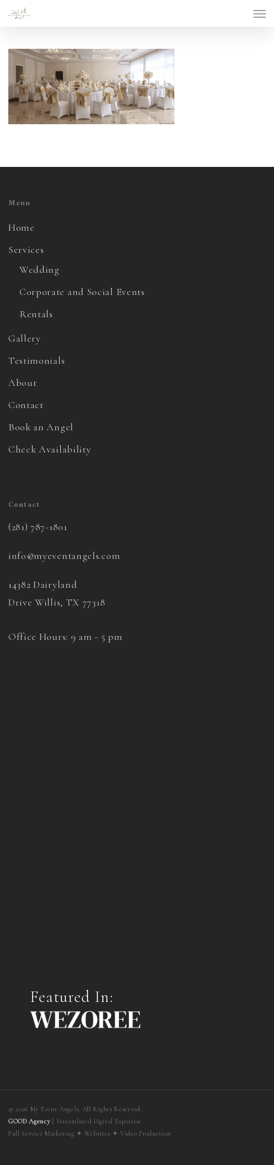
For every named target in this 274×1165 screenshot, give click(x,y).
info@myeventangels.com (64, 556)
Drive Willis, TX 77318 (56, 602)
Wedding (39, 269)
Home (21, 227)
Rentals (36, 314)
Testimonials (36, 360)
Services (26, 249)
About (22, 383)
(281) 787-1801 (38, 527)
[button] (260, 13)
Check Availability (49, 449)
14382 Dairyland (42, 584)
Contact (26, 405)
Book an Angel (41, 427)
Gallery (24, 338)
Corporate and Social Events (82, 292)
